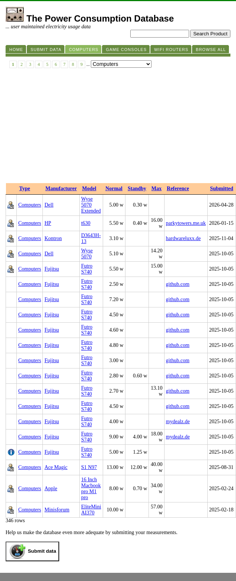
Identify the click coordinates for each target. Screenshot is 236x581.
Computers (29, 205)
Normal (113, 188)
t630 (85, 223)
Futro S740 (86, 269)
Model (89, 188)
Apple (50, 488)
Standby (137, 188)
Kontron (53, 238)
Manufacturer (61, 188)
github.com (177, 284)
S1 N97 (89, 467)
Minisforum (56, 510)
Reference (178, 188)
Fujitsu (51, 269)
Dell (48, 205)
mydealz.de (178, 421)
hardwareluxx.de (183, 238)
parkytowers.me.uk (186, 223)
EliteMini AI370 (91, 509)
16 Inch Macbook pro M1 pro (91, 488)
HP (47, 223)
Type (24, 188)
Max (157, 188)
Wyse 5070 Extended (91, 205)
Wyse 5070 (87, 253)
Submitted (221, 188)
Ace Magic (55, 467)
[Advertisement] (118, 127)
